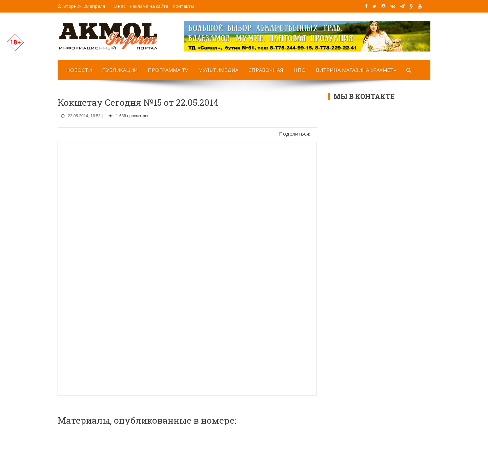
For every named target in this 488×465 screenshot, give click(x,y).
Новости (79, 69)
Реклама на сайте (149, 6)
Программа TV (168, 69)
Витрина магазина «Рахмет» (356, 69)
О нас (119, 6)
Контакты (183, 6)
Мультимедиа (218, 69)
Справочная (265, 69)
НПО (299, 69)
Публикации (120, 69)
